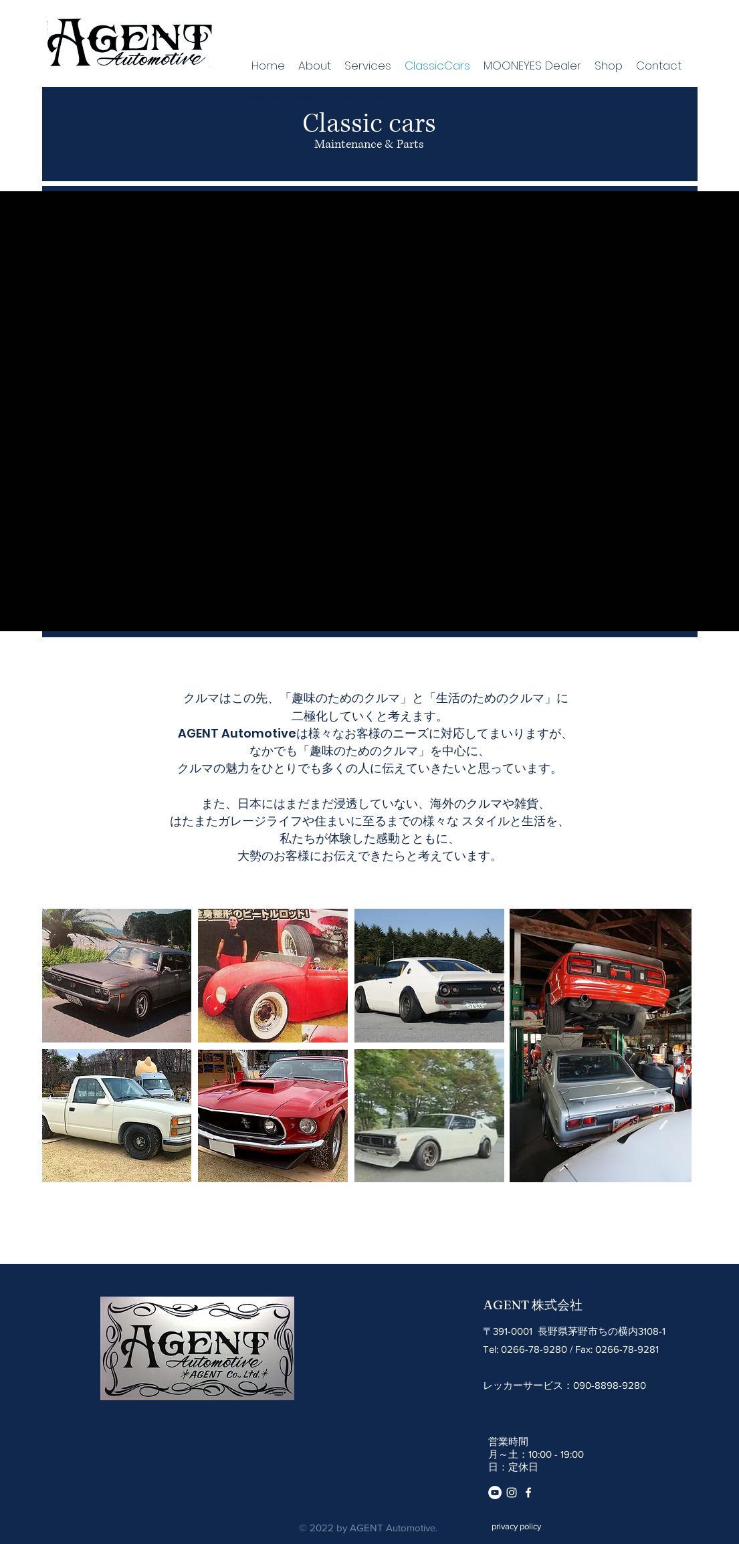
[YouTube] (495, 1492)
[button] (117, 975)
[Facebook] (528, 1492)
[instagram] (511, 1492)
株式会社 (557, 1305)
